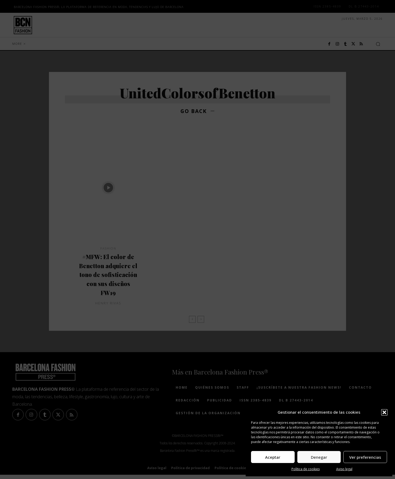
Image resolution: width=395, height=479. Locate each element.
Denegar (319, 457)
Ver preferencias (365, 457)
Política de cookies (305, 469)
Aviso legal (344, 469)
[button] (384, 412)
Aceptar (272, 457)
